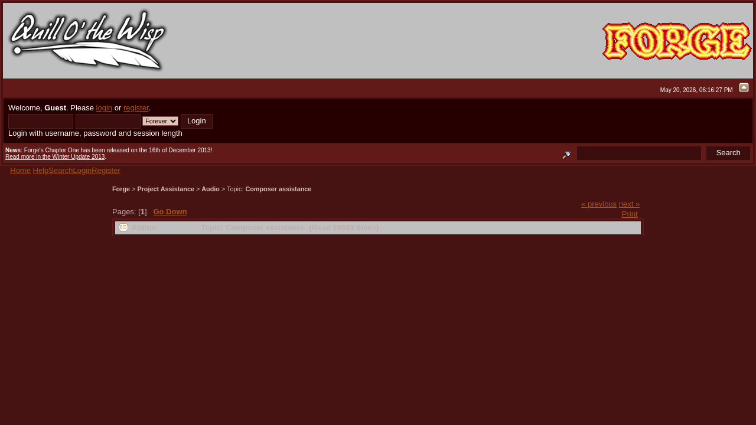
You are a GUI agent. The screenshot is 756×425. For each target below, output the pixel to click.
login (104, 107)
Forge (121, 188)
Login (82, 170)
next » (629, 204)
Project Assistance (165, 188)
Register (106, 170)
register (136, 107)
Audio (210, 188)
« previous (599, 204)
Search (60, 170)
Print (630, 214)
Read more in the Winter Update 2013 (55, 156)
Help (41, 170)
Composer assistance (278, 188)
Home (20, 170)
